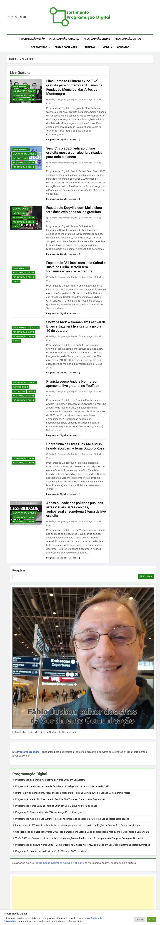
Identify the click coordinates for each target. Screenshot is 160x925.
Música (31, 91)
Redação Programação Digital (63, 99)
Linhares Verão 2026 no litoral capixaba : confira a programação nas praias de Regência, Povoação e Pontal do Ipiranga (77, 825)
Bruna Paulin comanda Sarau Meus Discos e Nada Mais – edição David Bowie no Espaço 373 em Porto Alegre (72, 792)
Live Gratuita (19, 91)
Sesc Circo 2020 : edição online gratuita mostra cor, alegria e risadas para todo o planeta (74, 152)
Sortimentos (39, 47)
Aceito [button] (151, 919)
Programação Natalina (64, 38)
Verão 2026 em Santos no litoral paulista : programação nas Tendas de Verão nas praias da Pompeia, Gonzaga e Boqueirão (79, 838)
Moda (106, 47)
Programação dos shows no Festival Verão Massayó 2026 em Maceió (51, 851)
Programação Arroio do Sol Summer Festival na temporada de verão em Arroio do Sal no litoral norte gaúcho (72, 818)
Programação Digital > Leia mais (63, 139)
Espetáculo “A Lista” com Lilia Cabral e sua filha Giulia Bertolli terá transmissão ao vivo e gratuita (76, 267)
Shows (16, 340)
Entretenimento (21, 86)
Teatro (16, 226)
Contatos (123, 47)
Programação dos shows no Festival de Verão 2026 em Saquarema (50, 779)
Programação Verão (32, 38)
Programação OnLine (96, 38)
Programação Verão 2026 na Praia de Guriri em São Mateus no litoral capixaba (56, 805)
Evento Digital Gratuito (24, 153)
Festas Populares (66, 47)
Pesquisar (18, 570)
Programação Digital (128, 38)
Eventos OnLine (20, 158)
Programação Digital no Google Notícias (58, 862)
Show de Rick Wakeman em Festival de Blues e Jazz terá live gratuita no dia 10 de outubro (76, 326)
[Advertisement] (83, 898)
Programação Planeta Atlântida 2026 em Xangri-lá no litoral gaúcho (50, 812)
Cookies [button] (139, 919)
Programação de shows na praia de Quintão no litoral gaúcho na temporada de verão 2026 (62, 786)
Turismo (90, 47)
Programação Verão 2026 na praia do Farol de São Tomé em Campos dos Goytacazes (60, 799)
